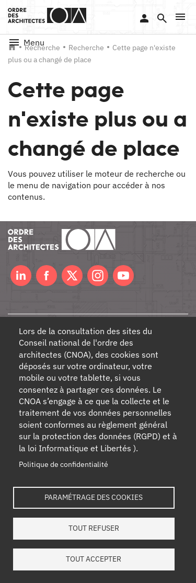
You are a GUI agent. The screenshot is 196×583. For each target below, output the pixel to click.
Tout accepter (93, 559)
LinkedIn (20, 275)
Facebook (46, 275)
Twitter (72, 275)
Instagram (97, 275)
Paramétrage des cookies (93, 497)
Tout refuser (93, 528)
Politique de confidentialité (63, 464)
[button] (180, 17)
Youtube (123, 275)
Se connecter (144, 18)
